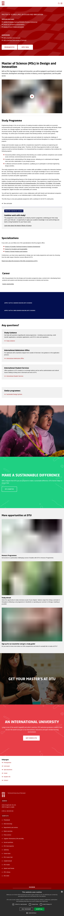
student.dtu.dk (8, 861)
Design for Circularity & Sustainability (13, 24)
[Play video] (32, 96)
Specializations (7, 769)
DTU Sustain (56, 183)
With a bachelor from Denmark (11, 38)
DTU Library (7, 872)
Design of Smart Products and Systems (16, 251)
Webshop (6, 849)
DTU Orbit (6, 876)
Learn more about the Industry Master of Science (17, 225)
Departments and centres (11, 827)
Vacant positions (8, 842)
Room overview (8, 831)
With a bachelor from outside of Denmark (14, 40)
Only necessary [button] (26, 909)
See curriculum (7, 203)
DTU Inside (7, 864)
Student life (6, 776)
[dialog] (32, 903)
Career (4, 773)
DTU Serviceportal (9, 846)
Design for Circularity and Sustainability (16, 249)
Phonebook (7, 820)
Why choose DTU (31, 738)
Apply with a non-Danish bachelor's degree (20, 310)
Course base (7, 853)
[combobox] (62, 892)
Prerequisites (9, 47)
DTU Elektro (48, 183)
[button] (61, 3)
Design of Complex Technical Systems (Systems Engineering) (20, 22)
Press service (7, 835)
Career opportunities (8, 284)
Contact (5, 780)
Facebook (32, 887)
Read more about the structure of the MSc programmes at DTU (20, 261)
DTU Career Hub (8, 857)
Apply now (25, 47)
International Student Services (13, 376)
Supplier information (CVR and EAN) (14, 838)
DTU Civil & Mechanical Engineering (12, 183)
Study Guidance (9, 341)
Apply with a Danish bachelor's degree (18, 303)
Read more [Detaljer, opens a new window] (45, 901)
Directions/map (8, 823)
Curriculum (6, 766)
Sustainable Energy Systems (13, 394)
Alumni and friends (9, 868)
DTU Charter (9, 489)
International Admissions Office (14, 358)
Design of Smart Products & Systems (13, 27)
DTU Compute (41, 183)
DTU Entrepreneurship (29, 183)
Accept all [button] (39, 909)
